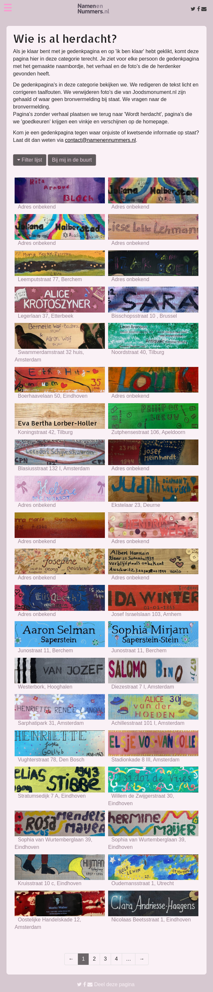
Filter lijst (29, 160)
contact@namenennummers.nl (100, 140)
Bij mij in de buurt (72, 160)
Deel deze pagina (106, 984)
